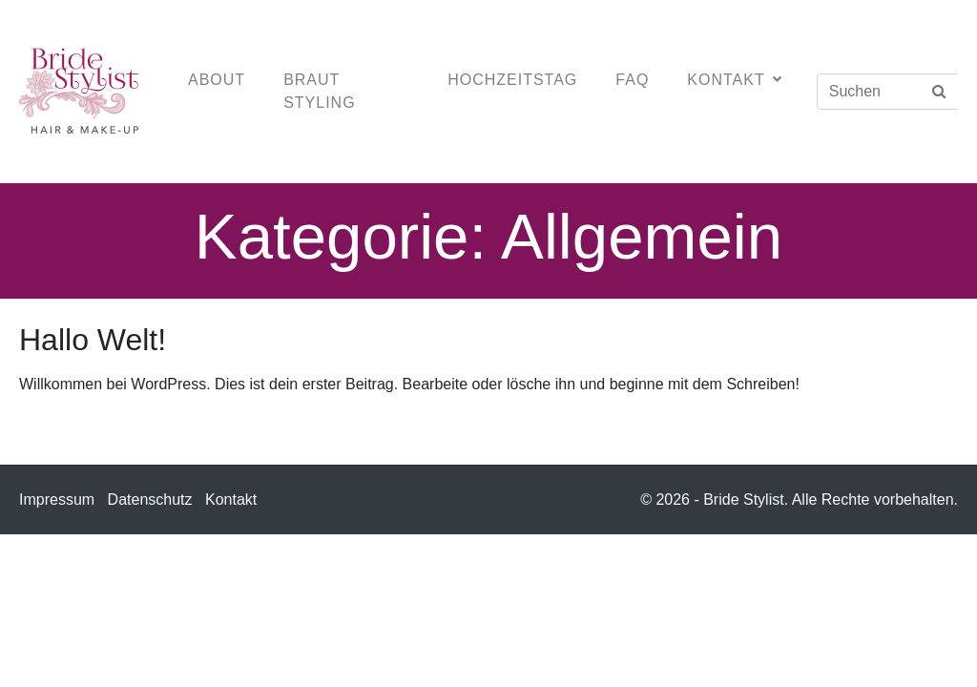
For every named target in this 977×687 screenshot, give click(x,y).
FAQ (632, 80)
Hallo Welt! (92, 340)
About (216, 80)
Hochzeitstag (512, 80)
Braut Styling (319, 91)
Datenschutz (150, 499)
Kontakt (734, 80)
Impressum (56, 499)
